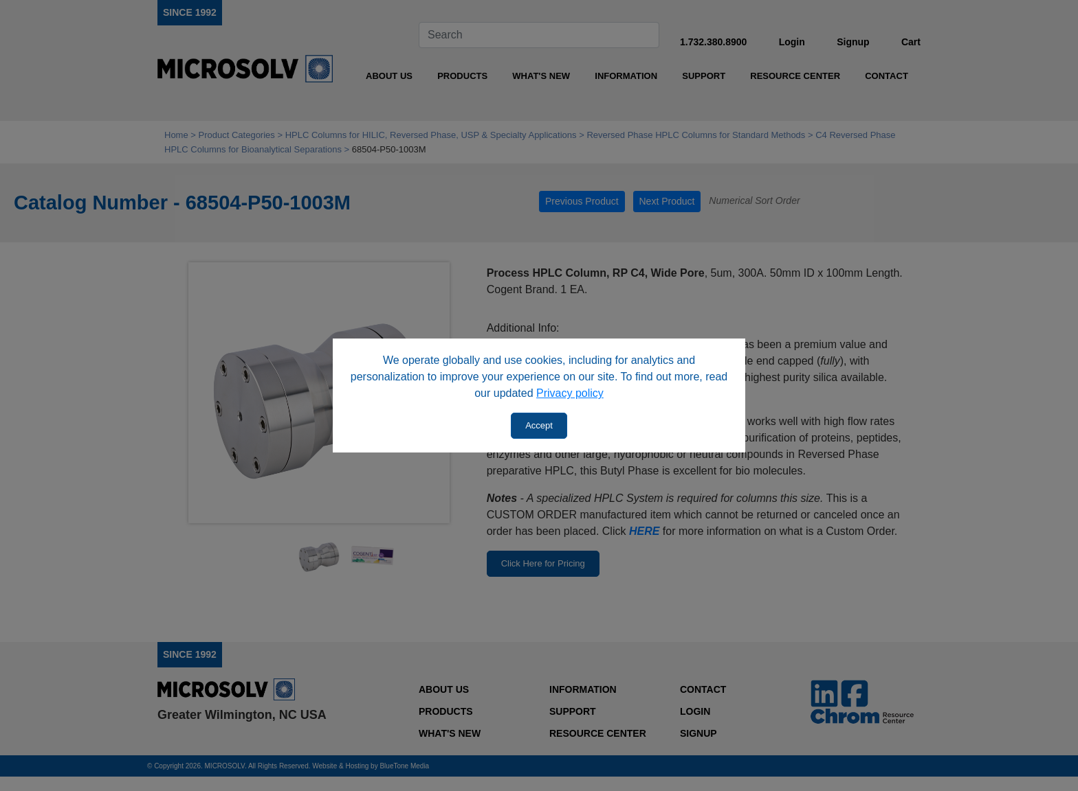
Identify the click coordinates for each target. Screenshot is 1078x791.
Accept (539, 425)
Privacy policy (570, 393)
